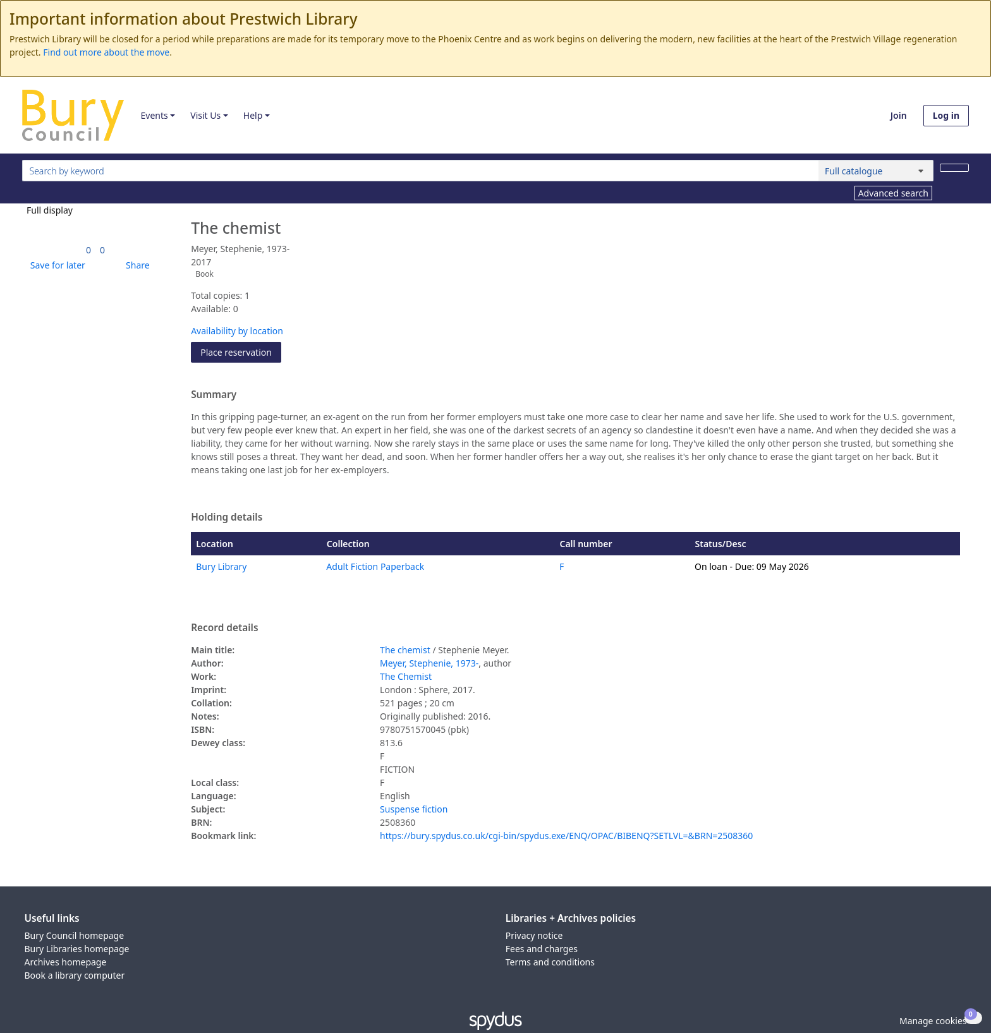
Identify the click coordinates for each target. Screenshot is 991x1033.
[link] (88, 250)
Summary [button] (213, 395)
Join (899, 115)
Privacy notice (534, 935)
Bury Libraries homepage (77, 949)
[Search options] (875, 170)
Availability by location (237, 331)
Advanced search (893, 193)
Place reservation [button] (240, 351)
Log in (946, 115)
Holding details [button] (226, 517)
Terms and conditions (550, 962)
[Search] (954, 168)
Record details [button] (224, 628)
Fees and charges (542, 949)
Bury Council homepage (75, 935)
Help (253, 115)
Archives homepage (66, 962)
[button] (55, 265)
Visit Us (205, 115)
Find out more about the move (106, 52)
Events (153, 115)
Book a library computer (75, 975)
